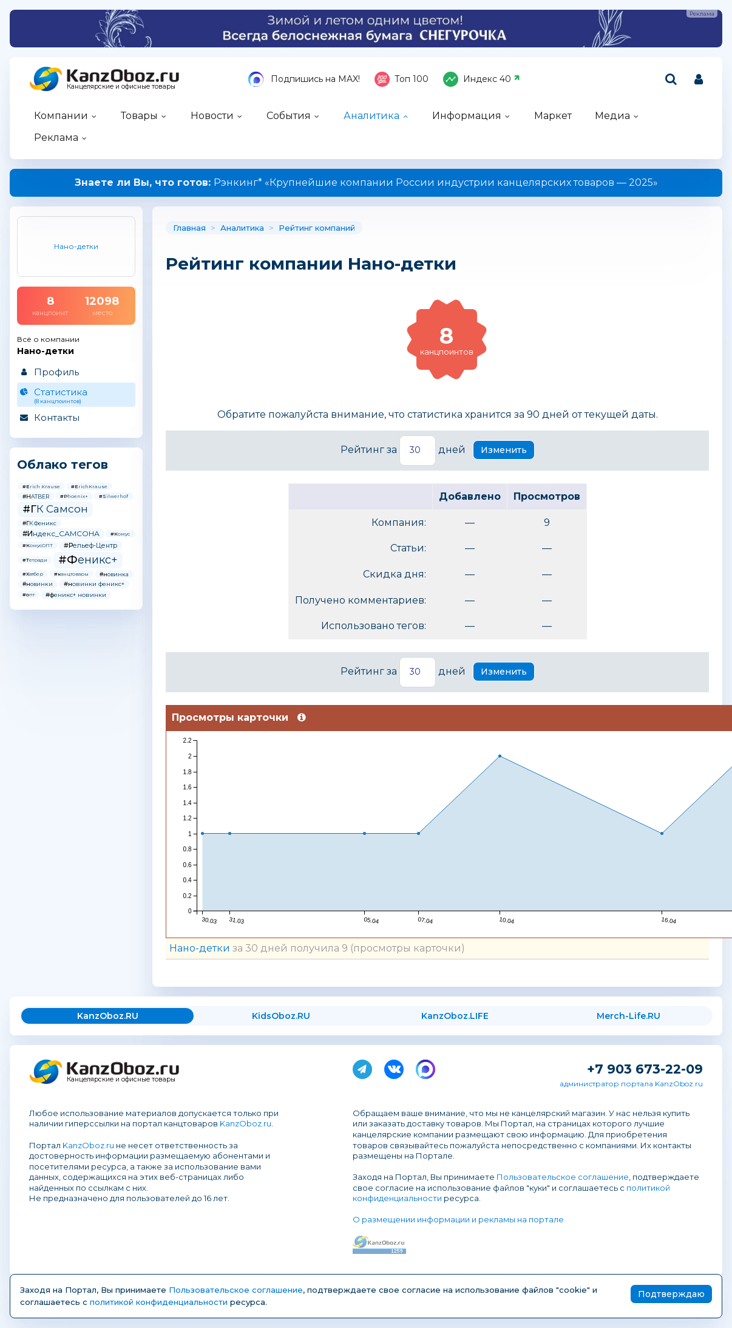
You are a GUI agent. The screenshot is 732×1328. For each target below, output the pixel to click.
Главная (189, 227)
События (288, 115)
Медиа (612, 115)
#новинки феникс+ (94, 584)
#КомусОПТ (37, 545)
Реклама (56, 137)
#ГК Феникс (39, 523)
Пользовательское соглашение (562, 1177)
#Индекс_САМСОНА (61, 533)
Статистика (75, 395)
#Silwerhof (113, 496)
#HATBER (35, 496)
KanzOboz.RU (107, 1015)
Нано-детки (199, 948)
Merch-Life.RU (628, 1015)
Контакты (57, 417)
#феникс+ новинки (76, 595)
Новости (212, 115)
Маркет (553, 115)
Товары (139, 115)
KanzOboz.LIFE (455, 1015)
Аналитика (371, 115)
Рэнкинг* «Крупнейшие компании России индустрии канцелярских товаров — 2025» (366, 182)
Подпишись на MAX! (304, 79)
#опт (28, 594)
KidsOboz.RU (281, 1015)
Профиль (56, 372)
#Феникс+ (88, 560)
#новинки (37, 584)
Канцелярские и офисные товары (121, 86)
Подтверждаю (671, 1294)
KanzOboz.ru (245, 1123)
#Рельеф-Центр (90, 545)
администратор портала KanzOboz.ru (631, 1083)
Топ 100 (401, 79)
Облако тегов (62, 464)
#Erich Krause (41, 486)
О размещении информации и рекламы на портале (458, 1219)
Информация (466, 115)
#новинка (114, 574)
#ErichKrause (89, 486)
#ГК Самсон (55, 509)
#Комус (120, 534)
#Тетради (34, 560)
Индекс (481, 79)
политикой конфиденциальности (159, 1302)
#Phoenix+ (74, 496)
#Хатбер (32, 574)
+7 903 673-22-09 (645, 1069)
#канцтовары (71, 574)
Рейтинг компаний (317, 227)
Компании (61, 115)
